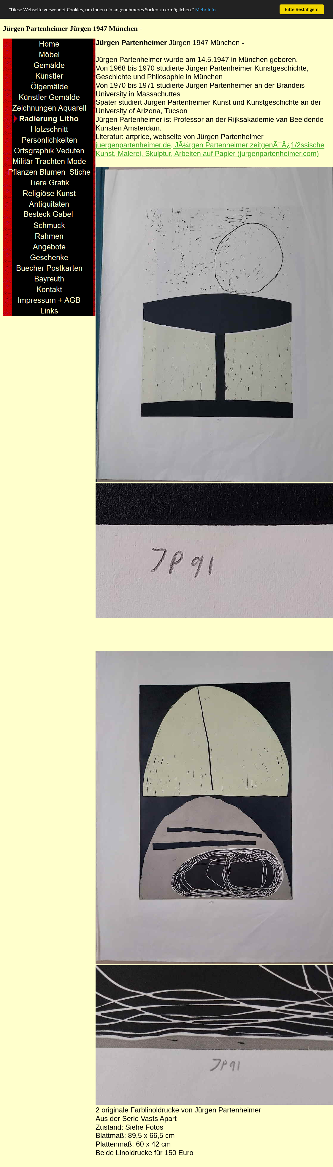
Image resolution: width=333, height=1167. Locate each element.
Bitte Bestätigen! (302, 9)
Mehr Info (205, 10)
